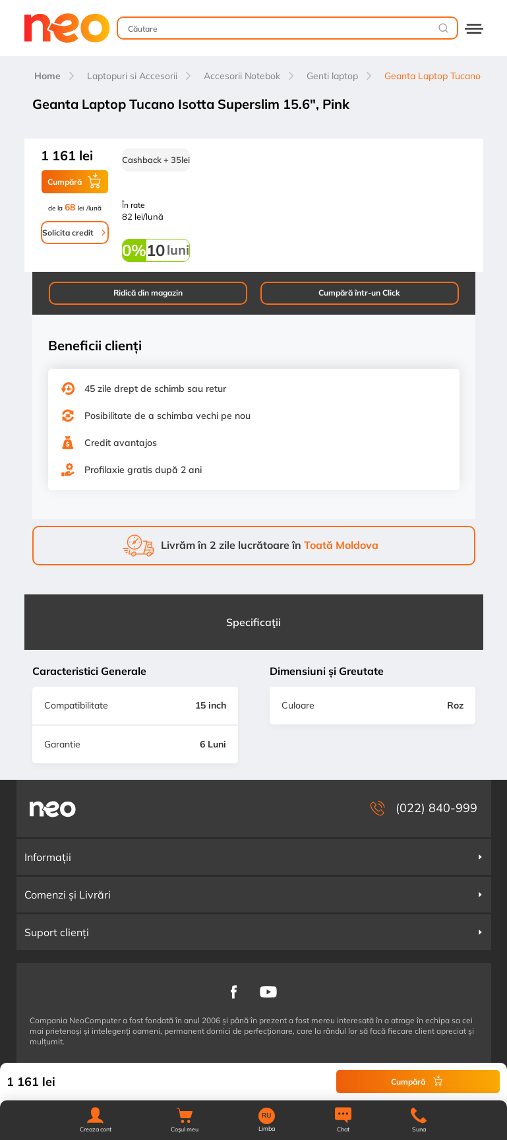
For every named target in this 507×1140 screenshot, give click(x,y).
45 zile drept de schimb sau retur (155, 389)
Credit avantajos (120, 443)
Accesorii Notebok (242, 76)
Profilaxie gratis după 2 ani (143, 470)
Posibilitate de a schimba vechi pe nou (167, 416)
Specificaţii (253, 622)
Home (47, 76)
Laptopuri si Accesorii (132, 76)
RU (266, 1116)
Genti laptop (332, 76)
